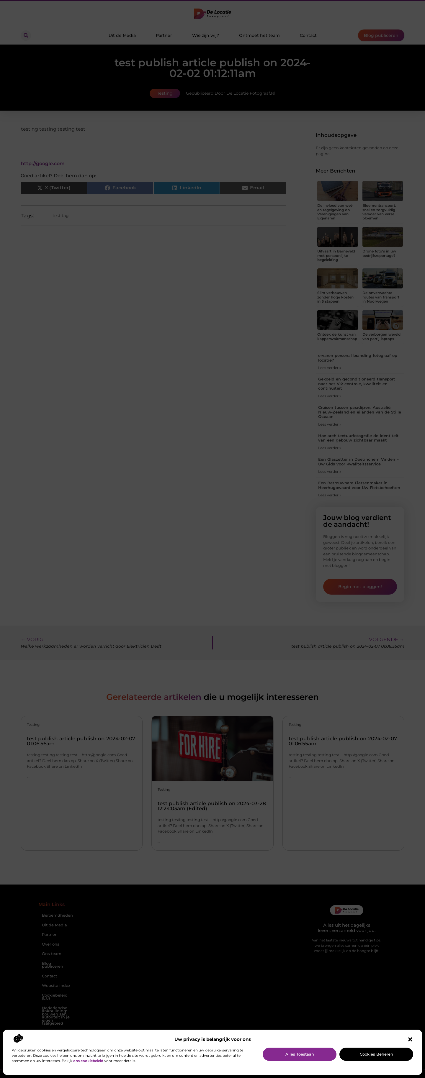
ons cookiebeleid (88, 1061)
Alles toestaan (299, 1054)
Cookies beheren (376, 1054)
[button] (410, 1039)
